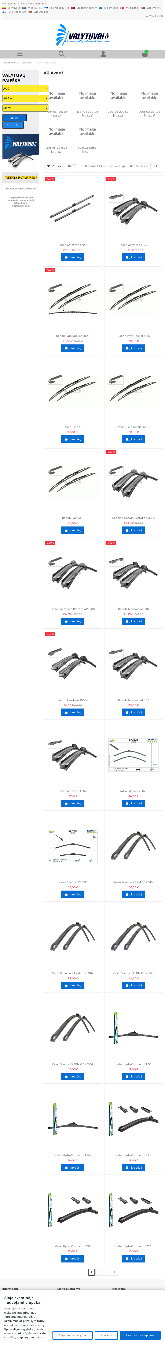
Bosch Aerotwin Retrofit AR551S (133, 518)
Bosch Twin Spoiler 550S (133, 427)
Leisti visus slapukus (140, 1335)
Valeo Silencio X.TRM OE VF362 (133, 973)
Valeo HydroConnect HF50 (133, 1246)
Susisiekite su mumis (34, 3)
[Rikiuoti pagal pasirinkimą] (137, 166)
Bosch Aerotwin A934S (133, 609)
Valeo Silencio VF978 (133, 791)
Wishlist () (154, 16)
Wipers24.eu (32, 7)
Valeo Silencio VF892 (73, 882)
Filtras (54, 166)
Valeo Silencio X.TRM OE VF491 (133, 882)
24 (157, 166)
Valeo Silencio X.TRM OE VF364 (73, 973)
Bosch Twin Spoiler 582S (72, 336)
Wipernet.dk (129, 7)
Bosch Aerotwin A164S (133, 245)
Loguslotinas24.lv (84, 7)
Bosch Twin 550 (73, 518)
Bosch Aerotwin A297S (73, 791)
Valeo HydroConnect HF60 (133, 1155)
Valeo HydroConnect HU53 (73, 1155)
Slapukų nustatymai (73, 1335)
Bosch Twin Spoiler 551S (133, 336)
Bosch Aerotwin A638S (133, 700)
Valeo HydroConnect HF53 (73, 1246)
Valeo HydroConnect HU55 (133, 1064)
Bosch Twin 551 (73, 427)
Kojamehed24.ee (56, 7)
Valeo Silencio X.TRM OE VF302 (73, 1064)
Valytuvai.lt (11, 7)
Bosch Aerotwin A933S (72, 700)
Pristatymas (9, 3)
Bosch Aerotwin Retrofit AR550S (73, 609)
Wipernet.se (108, 7)
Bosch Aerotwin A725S (73, 245)
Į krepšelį (72, 257)
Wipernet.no (151, 7)
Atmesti (106, 1335)
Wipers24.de (38, 11)
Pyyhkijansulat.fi (14, 11)
